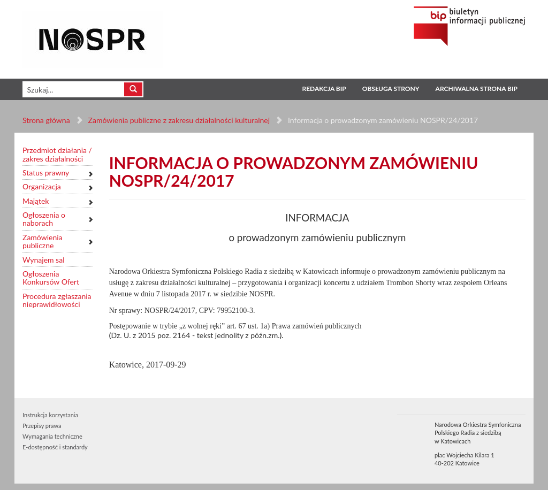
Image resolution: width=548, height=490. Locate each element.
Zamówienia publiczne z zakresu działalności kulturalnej (179, 120)
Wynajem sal (43, 260)
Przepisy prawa (41, 425)
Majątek (35, 201)
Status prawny (45, 173)
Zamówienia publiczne (42, 241)
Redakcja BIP (324, 89)
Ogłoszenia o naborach (43, 219)
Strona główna (46, 120)
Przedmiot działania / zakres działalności (57, 154)
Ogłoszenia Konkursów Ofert (50, 278)
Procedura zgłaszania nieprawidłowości (57, 300)
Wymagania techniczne (52, 436)
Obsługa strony (391, 89)
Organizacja (41, 186)
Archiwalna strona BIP (476, 89)
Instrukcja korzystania (50, 414)
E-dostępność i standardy (55, 446)
